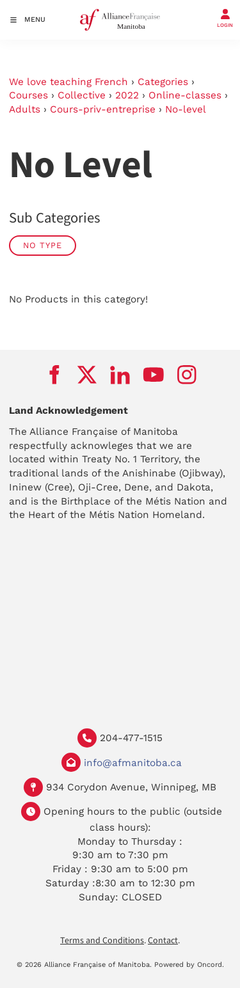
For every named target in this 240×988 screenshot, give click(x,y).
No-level (185, 109)
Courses (28, 95)
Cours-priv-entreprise (103, 109)
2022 (127, 95)
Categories (163, 82)
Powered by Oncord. (189, 965)
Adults (24, 109)
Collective (82, 95)
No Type (42, 245)
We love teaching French (68, 82)
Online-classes (184, 95)
